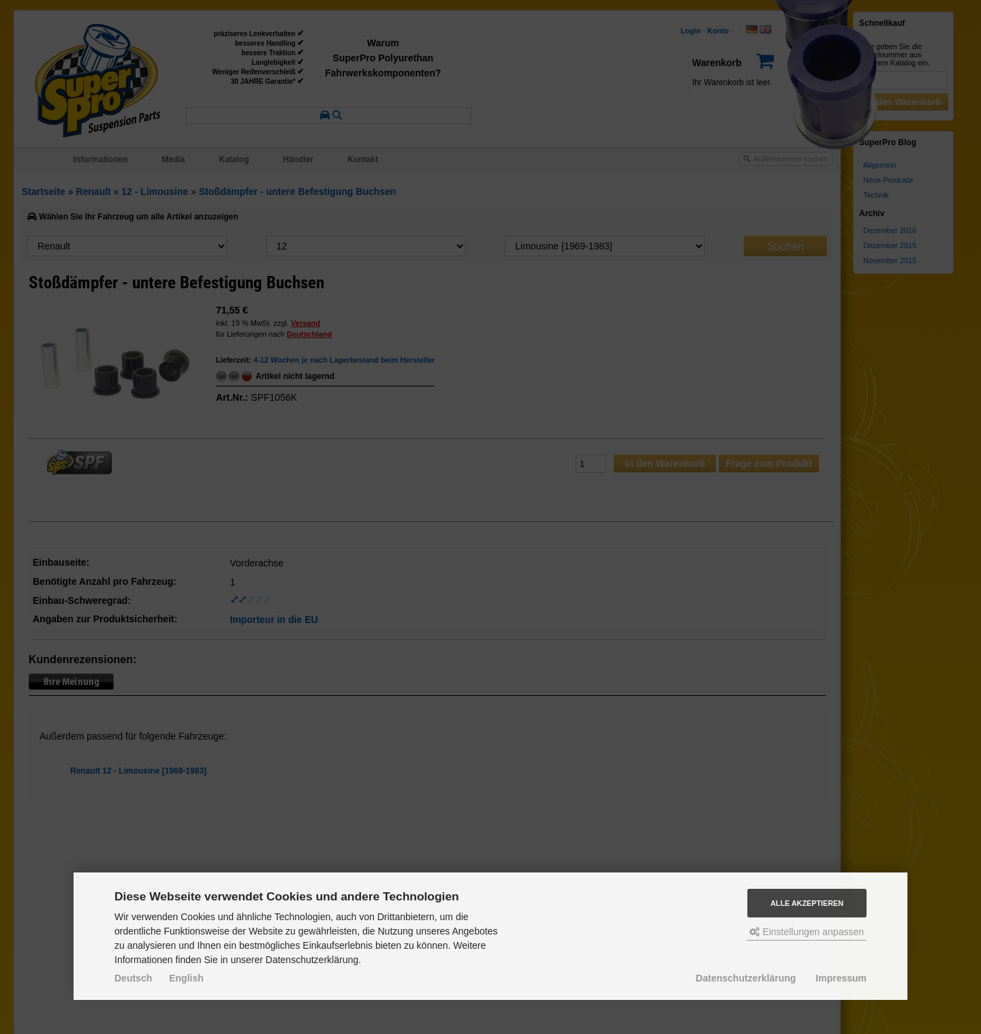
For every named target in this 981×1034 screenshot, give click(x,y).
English (186, 978)
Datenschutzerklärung (746, 978)
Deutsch (133, 978)
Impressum (841, 978)
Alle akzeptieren (806, 903)
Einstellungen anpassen (806, 931)
